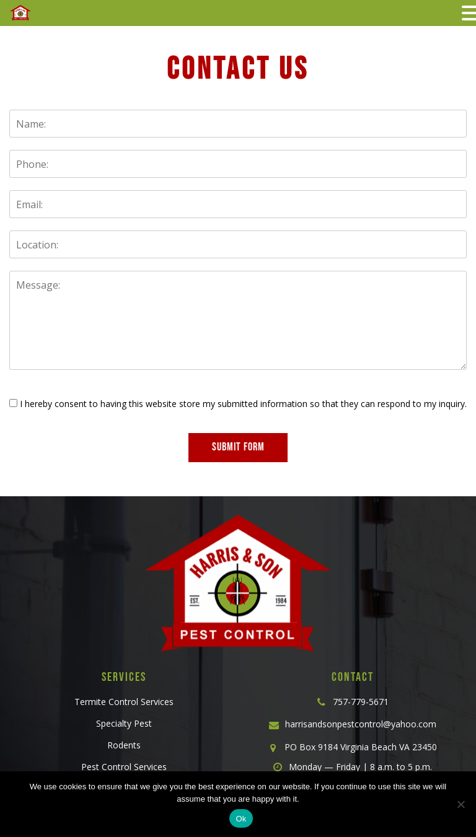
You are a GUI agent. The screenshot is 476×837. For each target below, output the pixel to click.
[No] (460, 804)
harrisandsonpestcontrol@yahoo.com (360, 724)
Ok (241, 818)
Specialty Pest (124, 723)
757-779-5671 (361, 702)
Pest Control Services (124, 767)
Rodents (124, 745)
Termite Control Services (124, 702)
